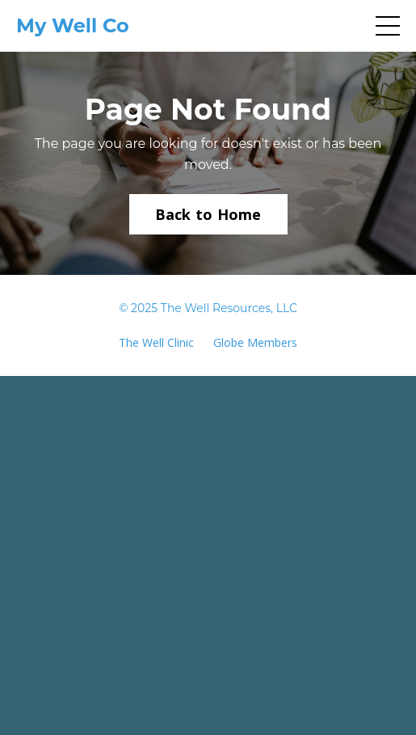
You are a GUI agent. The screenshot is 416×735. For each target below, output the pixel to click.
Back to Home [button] (208, 214)
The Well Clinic (156, 342)
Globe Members (255, 342)
